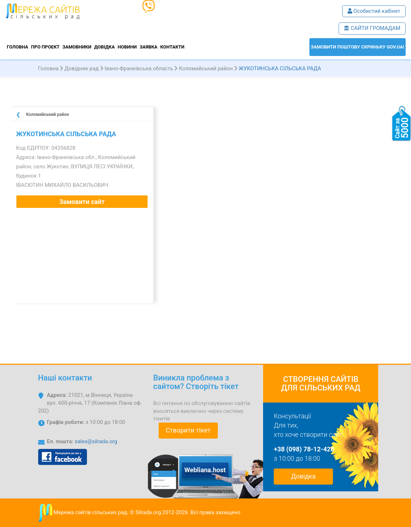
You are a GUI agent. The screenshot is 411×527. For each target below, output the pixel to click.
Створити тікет (188, 430)
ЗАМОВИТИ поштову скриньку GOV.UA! (357, 47)
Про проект (45, 47)
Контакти (172, 47)
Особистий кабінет (374, 11)
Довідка (104, 47)
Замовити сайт (81, 201)
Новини (127, 47)
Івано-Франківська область (138, 68)
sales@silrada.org (96, 441)
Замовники (76, 47)
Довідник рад (82, 68)
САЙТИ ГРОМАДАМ (372, 28)
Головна (17, 47)
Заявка (149, 47)
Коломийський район (206, 68)
